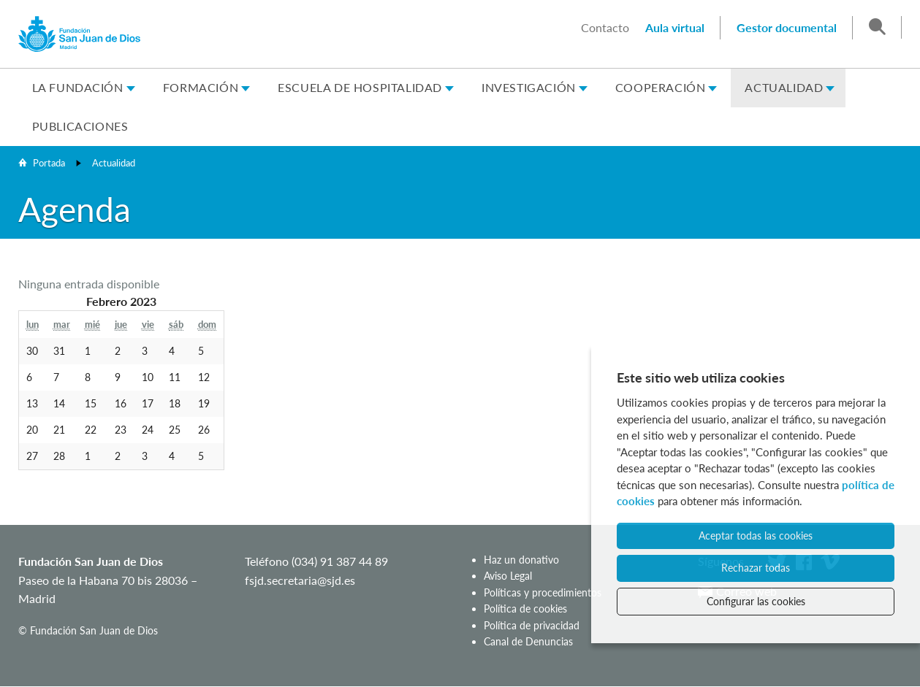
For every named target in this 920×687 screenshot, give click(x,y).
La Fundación (77, 87)
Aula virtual (674, 27)
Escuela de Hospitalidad (360, 87)
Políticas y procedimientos (542, 592)
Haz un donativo (521, 559)
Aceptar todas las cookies (756, 535)
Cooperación (660, 87)
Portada (49, 163)
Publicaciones (80, 126)
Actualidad (784, 87)
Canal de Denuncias (528, 641)
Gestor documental (787, 27)
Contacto (605, 27)
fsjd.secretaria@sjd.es (300, 580)
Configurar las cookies (756, 601)
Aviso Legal (508, 575)
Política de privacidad (531, 625)
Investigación (529, 87)
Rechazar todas (755, 567)
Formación (200, 87)
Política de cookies (525, 608)
